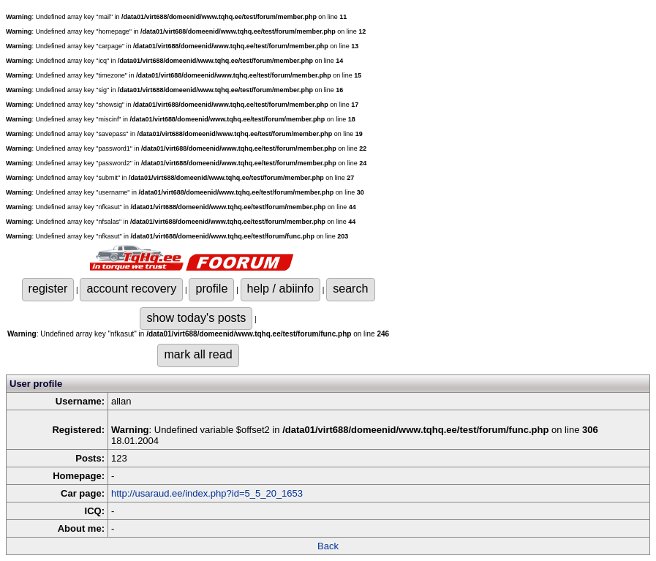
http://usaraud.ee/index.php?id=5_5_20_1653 (207, 493)
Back (328, 546)
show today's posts (196, 317)
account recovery (131, 288)
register (48, 288)
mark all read (198, 354)
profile (211, 288)
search (350, 288)
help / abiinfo (280, 288)
